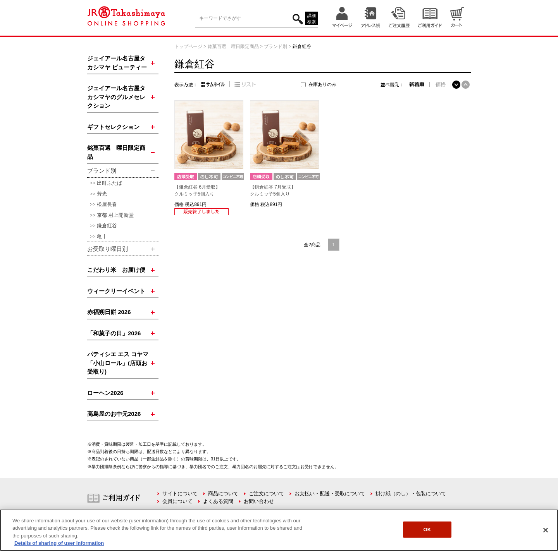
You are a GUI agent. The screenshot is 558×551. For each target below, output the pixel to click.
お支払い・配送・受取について (329, 493)
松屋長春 (107, 204)
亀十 (102, 236)
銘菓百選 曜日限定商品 (233, 46)
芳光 (102, 194)
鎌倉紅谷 (107, 225)
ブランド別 (275, 46)
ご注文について (266, 493)
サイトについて (180, 493)
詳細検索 (311, 18)
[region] (279, 530)
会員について (177, 501)
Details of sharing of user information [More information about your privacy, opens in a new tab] (59, 543)
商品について (223, 493)
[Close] (545, 530)
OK (427, 529)
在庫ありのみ (322, 84)
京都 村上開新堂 (115, 215)
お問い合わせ (259, 501)
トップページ (188, 46)
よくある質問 (218, 501)
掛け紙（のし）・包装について (410, 493)
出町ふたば (109, 183)
